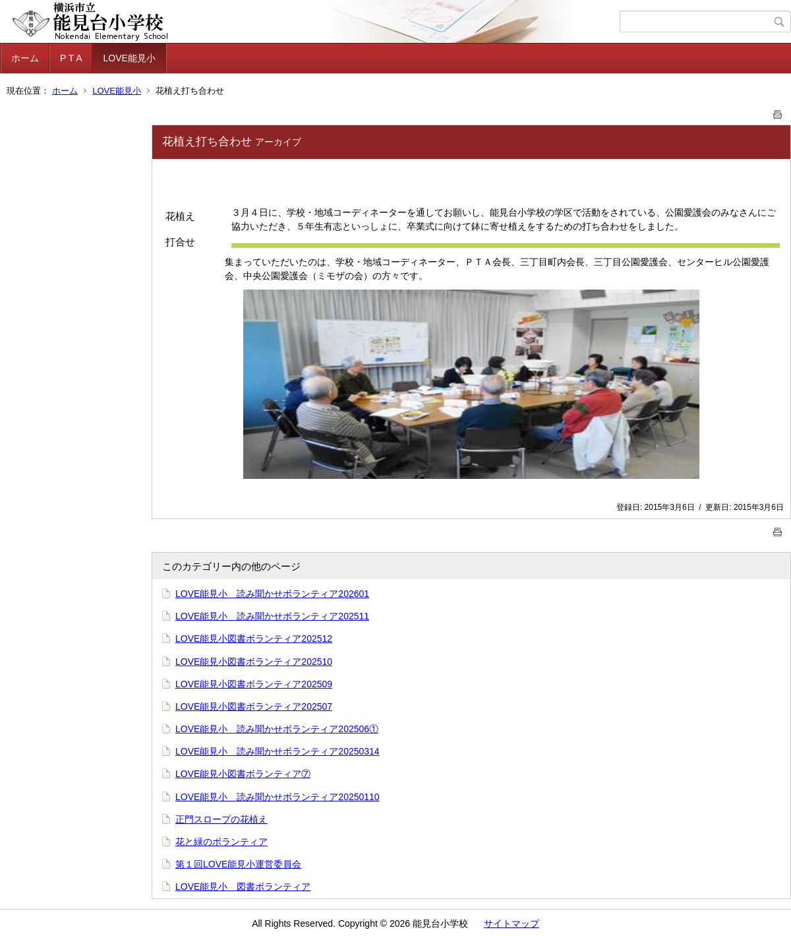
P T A (71, 58)
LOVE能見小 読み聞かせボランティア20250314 (277, 751)
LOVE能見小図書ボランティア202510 (253, 661)
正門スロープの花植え (221, 819)
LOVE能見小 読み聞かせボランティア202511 (272, 616)
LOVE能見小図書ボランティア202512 (253, 638)
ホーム (25, 58)
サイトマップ (511, 923)
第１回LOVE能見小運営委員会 (238, 864)
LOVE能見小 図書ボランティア (242, 886)
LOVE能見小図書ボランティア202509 (253, 684)
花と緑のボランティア (221, 841)
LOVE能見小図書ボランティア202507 (253, 706)
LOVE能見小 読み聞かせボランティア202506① (276, 729)
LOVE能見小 (129, 58)
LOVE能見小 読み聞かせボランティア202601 (272, 593)
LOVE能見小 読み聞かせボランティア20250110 (277, 797)
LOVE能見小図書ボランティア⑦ (242, 773)
